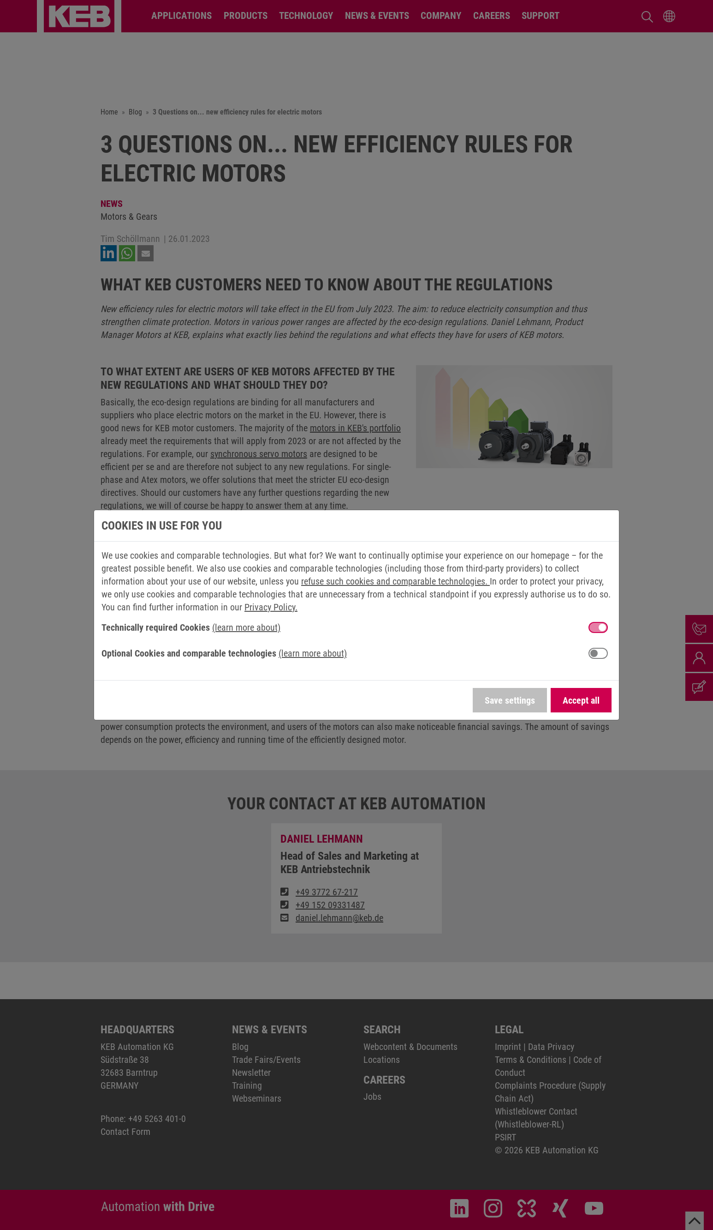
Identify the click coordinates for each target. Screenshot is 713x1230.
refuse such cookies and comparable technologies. (395, 581)
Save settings (510, 700)
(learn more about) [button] (246, 627)
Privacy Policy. (270, 607)
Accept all (581, 700)
